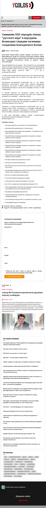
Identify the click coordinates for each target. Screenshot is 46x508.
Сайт (6, 263)
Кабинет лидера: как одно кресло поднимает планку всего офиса (21, 362)
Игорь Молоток (8, 468)
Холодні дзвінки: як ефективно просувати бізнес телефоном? (20, 366)
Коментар (8, 227)
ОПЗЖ (33, 471)
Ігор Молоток (19, 461)
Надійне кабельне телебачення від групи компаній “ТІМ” (19, 433)
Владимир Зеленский (10, 473)
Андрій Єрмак (31, 464)
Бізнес (4, 289)
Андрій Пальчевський (14, 456)
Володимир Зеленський (24, 471)
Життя (4, 30)
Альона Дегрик (8, 464)
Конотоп (7, 459)
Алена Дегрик (30, 466)
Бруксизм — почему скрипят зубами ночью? (15, 357)
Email (6, 255)
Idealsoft (13, 459)
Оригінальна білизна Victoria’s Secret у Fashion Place (18, 411)
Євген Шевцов (8, 476)
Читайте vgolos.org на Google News (13, 487)
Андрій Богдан (18, 468)
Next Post (6, 285)
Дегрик (24, 456)
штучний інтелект (9, 461)
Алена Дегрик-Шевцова (10, 466)
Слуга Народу (17, 476)
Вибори (31, 456)
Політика (10, 30)
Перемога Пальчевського (34, 473)
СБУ (6, 456)
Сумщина (22, 464)
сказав (36, 70)
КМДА (36, 456)
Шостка (33, 459)
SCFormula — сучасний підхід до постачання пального (18, 407)
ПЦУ (30, 208)
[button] (30, 17)
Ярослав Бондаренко (10, 471)
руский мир (37, 208)
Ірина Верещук (28, 461)
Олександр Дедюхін (16, 208)
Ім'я (6, 247)
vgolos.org (23, 500)
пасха (26, 208)
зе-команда (21, 466)
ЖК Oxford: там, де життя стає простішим (15, 353)
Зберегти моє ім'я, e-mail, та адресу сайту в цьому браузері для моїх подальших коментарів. (24, 272)
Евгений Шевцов (29, 468)
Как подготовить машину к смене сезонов (15, 349)
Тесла (16, 464)
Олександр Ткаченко (23, 459)
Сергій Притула (21, 473)
